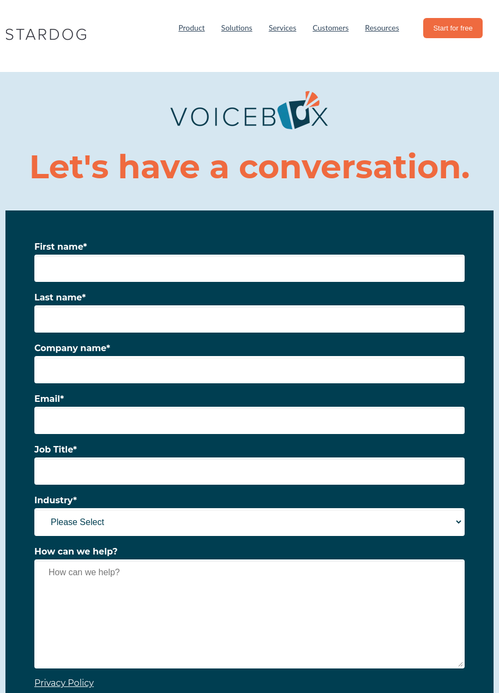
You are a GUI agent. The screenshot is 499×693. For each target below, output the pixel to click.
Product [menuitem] (191, 27)
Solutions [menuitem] (236, 27)
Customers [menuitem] (330, 27)
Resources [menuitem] (382, 27)
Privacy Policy (64, 683)
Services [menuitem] (283, 27)
